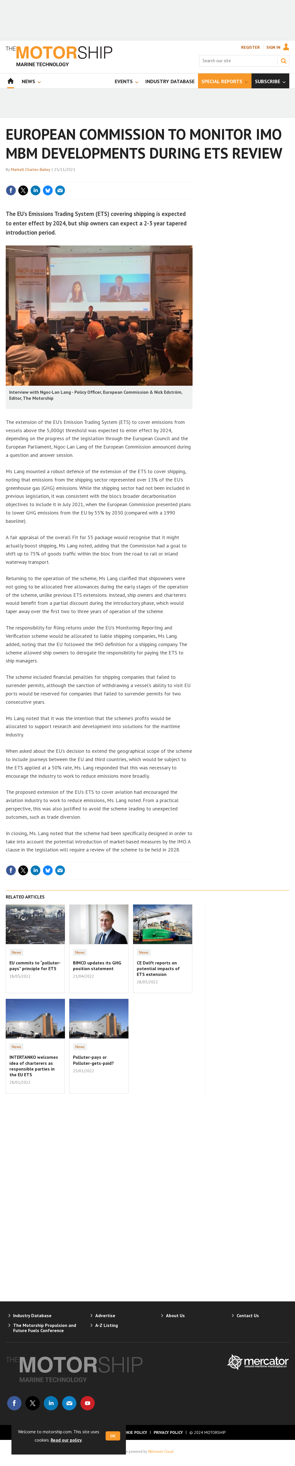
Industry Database (32, 1315)
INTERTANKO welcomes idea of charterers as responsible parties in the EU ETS (33, 1065)
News (16, 952)
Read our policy (66, 1440)
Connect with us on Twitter (32, 1403)
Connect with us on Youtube (87, 1403)
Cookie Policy (133, 1432)
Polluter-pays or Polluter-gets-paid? (93, 1060)
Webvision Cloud (160, 1451)
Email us (69, 1403)
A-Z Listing (106, 1325)
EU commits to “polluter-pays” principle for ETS (35, 965)
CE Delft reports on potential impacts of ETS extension (158, 968)
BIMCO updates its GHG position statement (97, 965)
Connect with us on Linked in (50, 1403)
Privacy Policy (168, 1432)
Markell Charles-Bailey (30, 169)
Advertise (105, 1315)
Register (250, 47)
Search (283, 60)
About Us (175, 1315)
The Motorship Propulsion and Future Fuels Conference (44, 1327)
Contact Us (248, 1315)
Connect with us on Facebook (14, 1403)
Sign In (273, 47)
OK (113, 1435)
